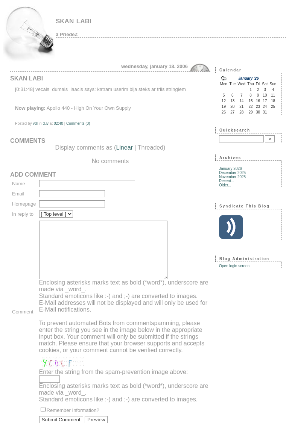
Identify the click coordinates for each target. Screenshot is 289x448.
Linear (124, 147)
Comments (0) (78, 123)
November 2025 (232, 177)
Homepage (24, 204)
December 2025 (232, 173)
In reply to (22, 214)
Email (18, 194)
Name (18, 183)
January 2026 (230, 168)
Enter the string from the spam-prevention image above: (113, 383)
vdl (35, 123)
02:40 (58, 123)
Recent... (226, 181)
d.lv (46, 123)
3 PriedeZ (67, 34)
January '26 (248, 78)
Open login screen (234, 266)
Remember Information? (73, 421)
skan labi (73, 20)
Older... (225, 185)
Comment (22, 317)
